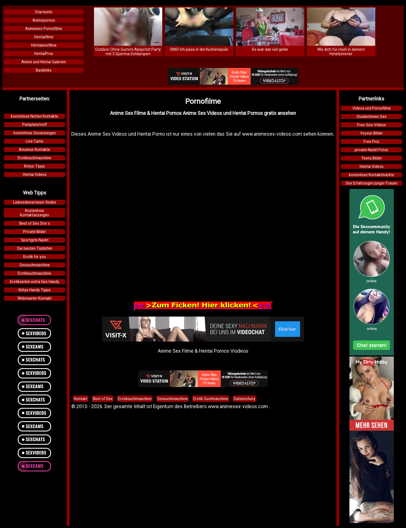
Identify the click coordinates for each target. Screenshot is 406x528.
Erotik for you (34, 256)
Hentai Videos (35, 174)
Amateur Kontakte (34, 149)
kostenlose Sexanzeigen (35, 133)
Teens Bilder (371, 158)
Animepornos (43, 20)
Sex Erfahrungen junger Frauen (371, 183)
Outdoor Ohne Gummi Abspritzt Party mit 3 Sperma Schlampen (128, 51)
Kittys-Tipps (34, 166)
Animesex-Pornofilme (43, 28)
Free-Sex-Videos (371, 125)
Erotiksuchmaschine (34, 158)
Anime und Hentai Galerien (43, 62)
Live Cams (34, 141)
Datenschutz (244, 398)
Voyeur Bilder (371, 133)
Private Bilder (34, 231)
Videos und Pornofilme (371, 108)
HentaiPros (43, 53)
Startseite (43, 12)
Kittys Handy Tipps (34, 290)
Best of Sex (103, 398)
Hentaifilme (44, 37)
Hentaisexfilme (44, 45)
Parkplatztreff (34, 124)
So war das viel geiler (270, 49)
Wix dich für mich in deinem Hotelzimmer (341, 51)
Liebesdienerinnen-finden (34, 202)
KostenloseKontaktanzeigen (34, 212)
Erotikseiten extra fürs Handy (34, 281)
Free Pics (371, 141)
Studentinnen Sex (372, 116)
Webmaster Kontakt (34, 298)
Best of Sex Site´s (34, 223)
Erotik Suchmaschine (210, 398)
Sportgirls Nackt (35, 240)
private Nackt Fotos (371, 150)
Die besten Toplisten (34, 248)
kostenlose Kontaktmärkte (371, 175)
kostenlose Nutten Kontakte (34, 116)
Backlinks (44, 70)
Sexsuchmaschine (34, 265)
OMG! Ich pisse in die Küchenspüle (199, 49)
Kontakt (80, 398)
